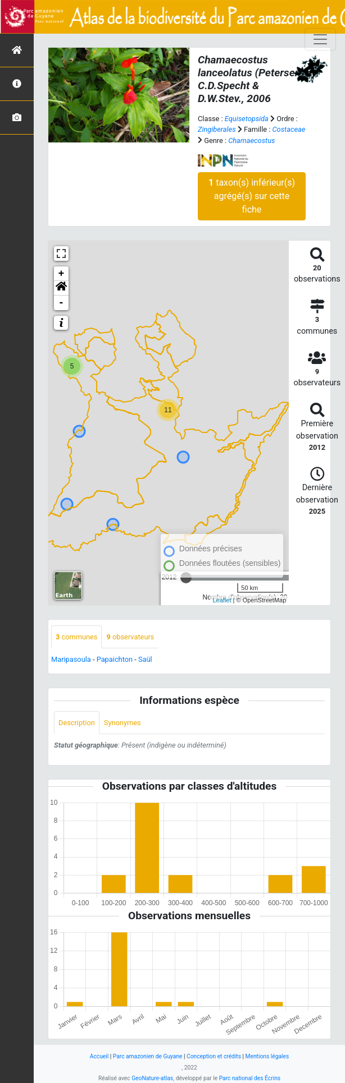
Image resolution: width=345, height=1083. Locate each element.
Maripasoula (71, 659)
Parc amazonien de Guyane (148, 1056)
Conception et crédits (214, 1056)
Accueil (99, 1056)
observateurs (130, 637)
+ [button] (61, 273)
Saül (145, 659)
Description (76, 722)
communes (76, 637)
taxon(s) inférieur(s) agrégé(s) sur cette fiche (251, 196)
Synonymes (122, 722)
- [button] (61, 303)
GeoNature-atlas (152, 1078)
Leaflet (222, 600)
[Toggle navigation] (320, 39)
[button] (61, 288)
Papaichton (115, 659)
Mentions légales (267, 1056)
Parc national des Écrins (249, 1078)
